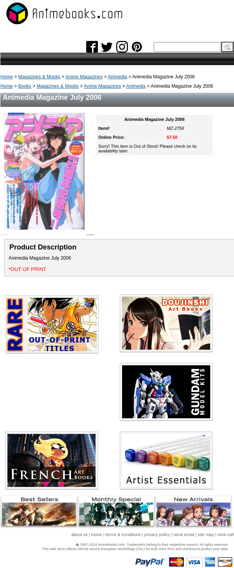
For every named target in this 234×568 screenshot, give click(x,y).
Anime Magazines (84, 77)
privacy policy (157, 534)
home (96, 534)
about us (79, 534)
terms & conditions (122, 534)
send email (184, 534)
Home (6, 77)
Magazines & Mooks (39, 77)
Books (24, 86)
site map (206, 534)
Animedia (117, 77)
